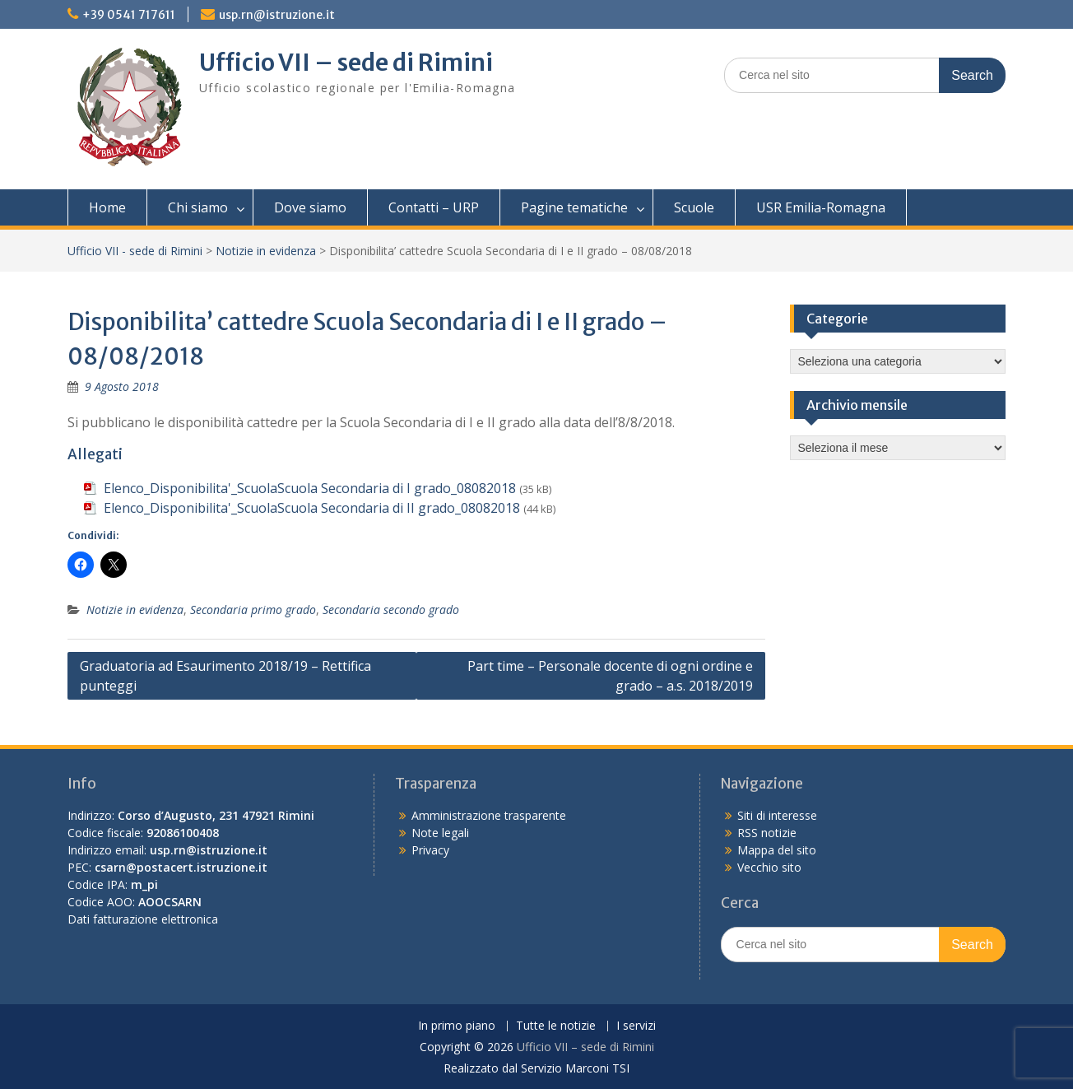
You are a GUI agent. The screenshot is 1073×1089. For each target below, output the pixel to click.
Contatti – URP (433, 207)
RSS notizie (767, 832)
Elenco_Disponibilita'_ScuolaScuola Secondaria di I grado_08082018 (310, 488)
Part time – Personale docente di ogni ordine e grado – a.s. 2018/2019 (610, 676)
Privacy (430, 850)
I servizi (636, 1026)
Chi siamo (198, 207)
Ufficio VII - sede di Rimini (134, 250)
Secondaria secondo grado (391, 609)
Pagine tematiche (574, 207)
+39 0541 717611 (128, 14)
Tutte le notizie (556, 1026)
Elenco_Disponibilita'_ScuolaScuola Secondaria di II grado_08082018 (312, 508)
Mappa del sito (776, 850)
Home (107, 207)
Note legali (440, 832)
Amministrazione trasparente (488, 815)
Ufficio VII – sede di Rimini (346, 62)
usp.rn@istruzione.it (277, 14)
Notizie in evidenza (266, 250)
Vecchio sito (769, 867)
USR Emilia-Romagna (820, 207)
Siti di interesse (777, 815)
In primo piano (456, 1026)
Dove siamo (310, 207)
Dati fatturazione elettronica (142, 919)
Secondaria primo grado (253, 609)
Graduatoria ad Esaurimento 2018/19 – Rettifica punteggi (225, 676)
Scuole (694, 207)
